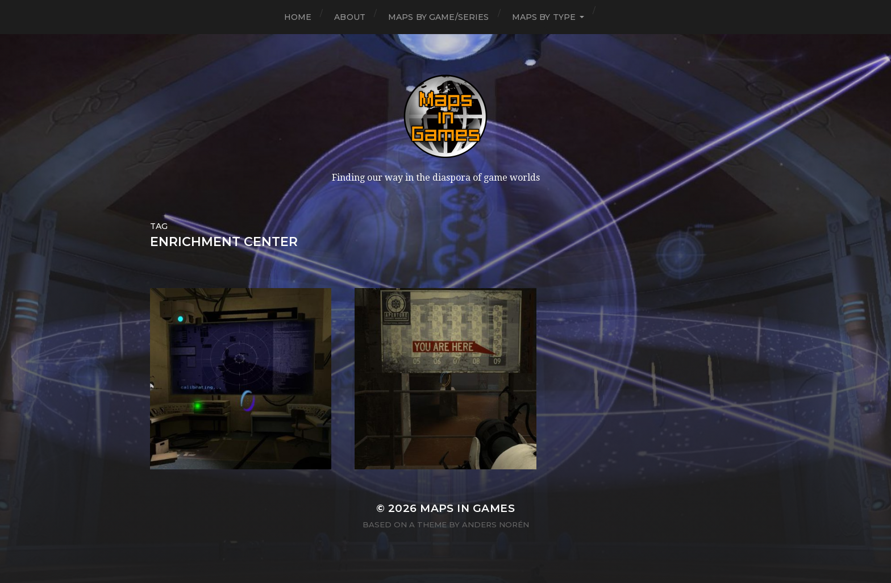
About (349, 17)
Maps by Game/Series (438, 17)
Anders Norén (495, 524)
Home (298, 17)
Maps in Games (467, 508)
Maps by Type (544, 17)
